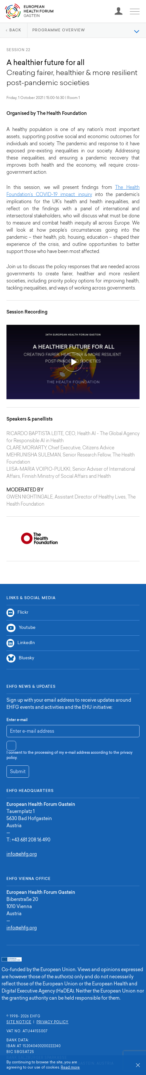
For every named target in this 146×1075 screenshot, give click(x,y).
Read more (70, 1068)
